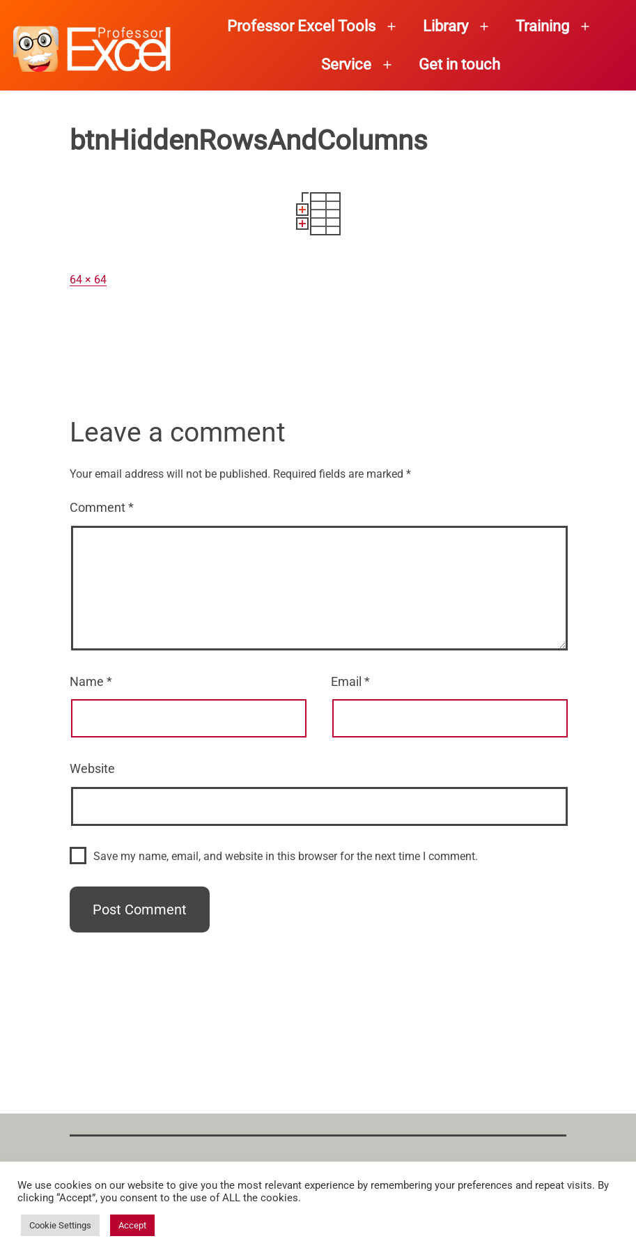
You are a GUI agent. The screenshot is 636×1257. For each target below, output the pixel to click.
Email (350, 681)
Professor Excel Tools (301, 26)
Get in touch (459, 64)
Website (92, 768)
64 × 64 (88, 279)
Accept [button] (132, 1225)
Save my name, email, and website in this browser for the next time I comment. (285, 856)
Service (346, 64)
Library (445, 26)
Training (542, 26)
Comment (102, 507)
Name (91, 681)
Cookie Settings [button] (60, 1225)
